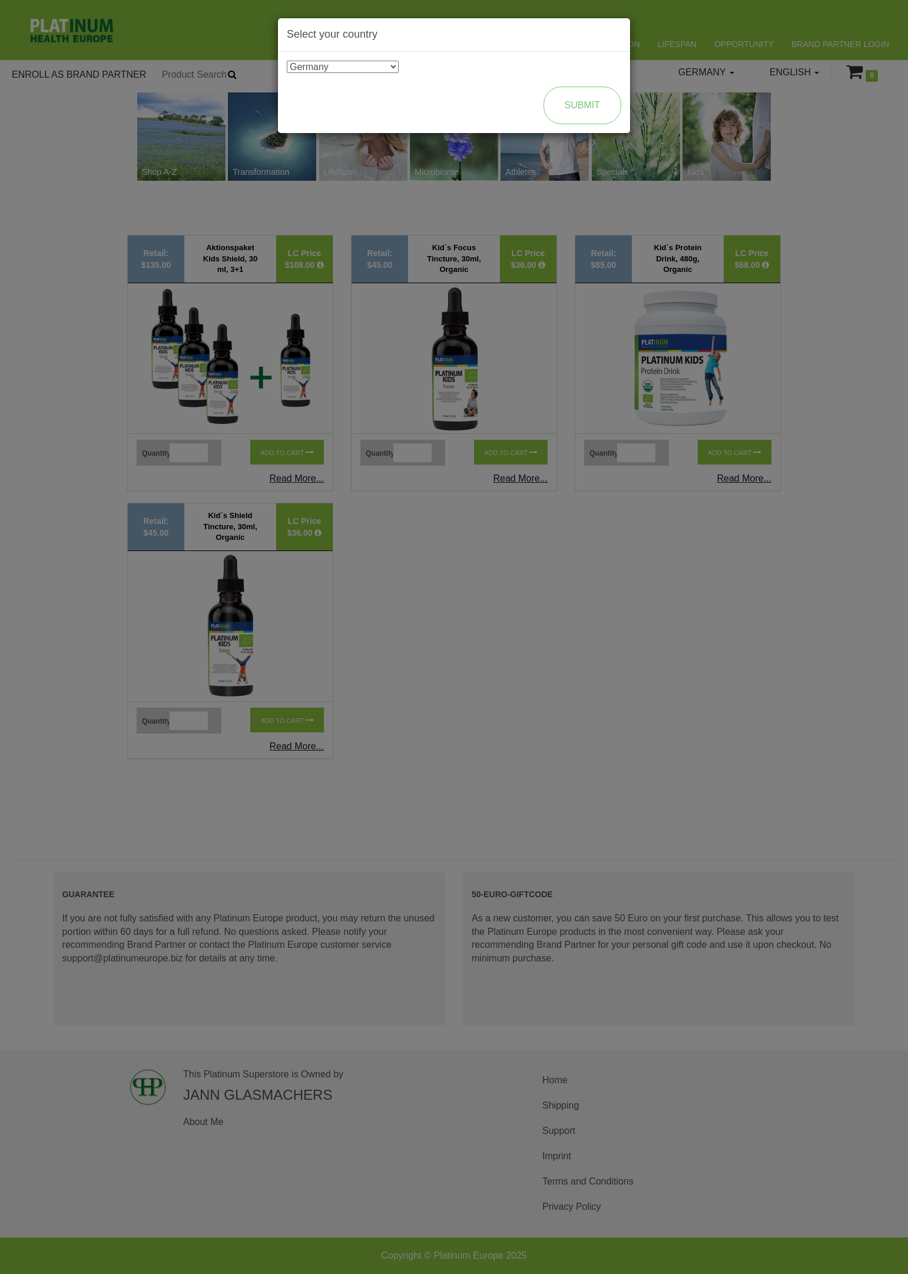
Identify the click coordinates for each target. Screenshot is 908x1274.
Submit (582, 105)
